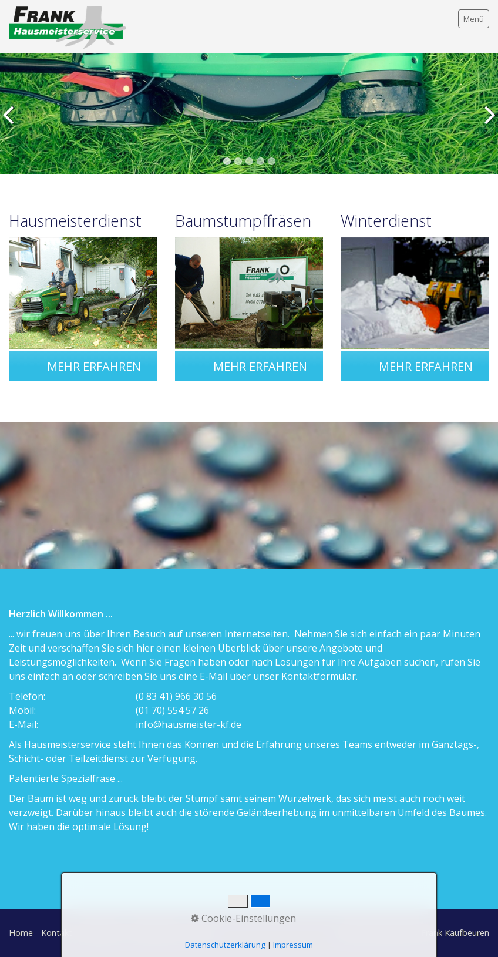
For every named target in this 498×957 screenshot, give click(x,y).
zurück (11, 123)
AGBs (200, 932)
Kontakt (56, 932)
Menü (473, 19)
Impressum (102, 932)
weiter (487, 123)
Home (21, 932)
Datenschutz (156, 932)
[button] (94, 366)
